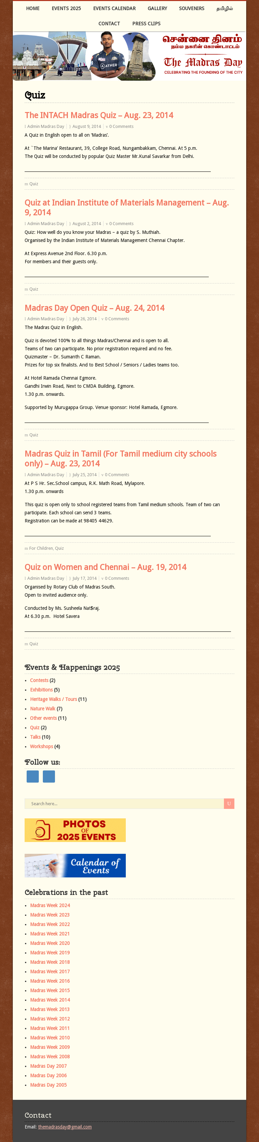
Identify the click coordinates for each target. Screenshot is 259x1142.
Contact (109, 23)
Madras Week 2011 (50, 1028)
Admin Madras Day (45, 126)
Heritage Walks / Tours (53, 699)
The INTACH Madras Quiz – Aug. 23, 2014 (99, 115)
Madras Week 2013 (50, 1009)
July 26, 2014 (84, 318)
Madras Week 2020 (50, 943)
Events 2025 (66, 8)
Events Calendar (114, 8)
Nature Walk (42, 708)
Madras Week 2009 (50, 1047)
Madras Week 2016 (50, 981)
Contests (39, 680)
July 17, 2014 (84, 578)
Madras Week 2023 (50, 915)
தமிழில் (225, 8)
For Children (41, 548)
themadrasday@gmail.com (65, 1127)
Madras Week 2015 (50, 990)
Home (32, 8)
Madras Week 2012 (50, 1019)
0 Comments (121, 126)
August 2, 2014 (87, 223)
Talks (35, 737)
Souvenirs (191, 8)
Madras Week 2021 (50, 933)
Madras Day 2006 (48, 1075)
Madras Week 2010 (50, 1037)
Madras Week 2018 (50, 962)
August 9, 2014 (87, 126)
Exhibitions (41, 689)
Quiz (33, 183)
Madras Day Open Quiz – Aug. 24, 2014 (94, 308)
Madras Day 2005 (48, 1085)
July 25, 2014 (84, 474)
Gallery (157, 8)
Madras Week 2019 (50, 952)
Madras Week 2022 (50, 924)
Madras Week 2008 (50, 1056)
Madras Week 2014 (50, 1000)
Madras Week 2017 (50, 971)
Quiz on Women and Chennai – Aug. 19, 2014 (105, 567)
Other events (43, 718)
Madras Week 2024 (50, 905)
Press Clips (146, 23)
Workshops (41, 746)
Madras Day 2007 (48, 1066)
